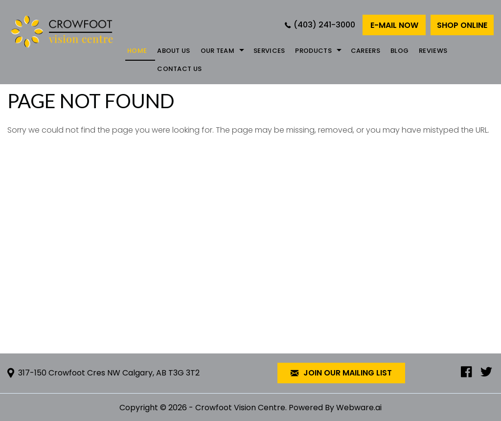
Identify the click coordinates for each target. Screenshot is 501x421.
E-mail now (394, 25)
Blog (399, 50)
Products (313, 50)
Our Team (217, 50)
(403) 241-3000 (324, 24)
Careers (365, 50)
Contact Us (179, 68)
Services (269, 50)
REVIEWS (433, 50)
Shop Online (462, 25)
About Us (173, 50)
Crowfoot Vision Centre (240, 407)
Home (137, 50)
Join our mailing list (341, 373)
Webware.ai (359, 407)
